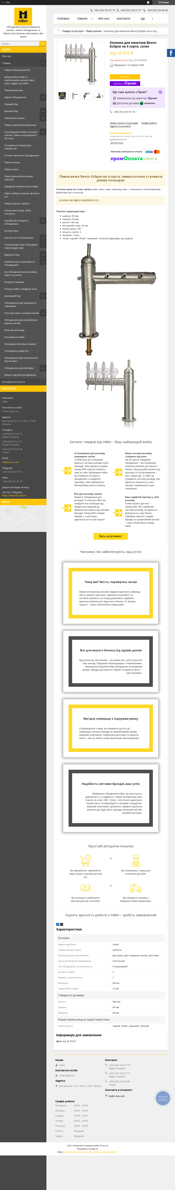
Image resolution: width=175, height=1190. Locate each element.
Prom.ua (104, 1145)
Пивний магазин (13, 90)
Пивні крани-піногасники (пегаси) (18, 178)
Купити (125, 76)
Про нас (6, 56)
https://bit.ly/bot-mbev (14, 495)
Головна (63, 18)
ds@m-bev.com (10, 462)
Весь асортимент (110, 536)
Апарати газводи (14, 282)
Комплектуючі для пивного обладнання (19, 263)
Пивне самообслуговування (20, 125)
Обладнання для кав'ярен (19, 368)
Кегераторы (11, 230)
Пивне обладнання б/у (17, 70)
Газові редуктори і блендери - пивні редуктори (21, 246)
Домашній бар (12, 295)
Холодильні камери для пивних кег (17, 147)
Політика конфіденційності (105, 1152)
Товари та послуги (72, 31)
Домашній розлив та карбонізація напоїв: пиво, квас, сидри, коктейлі (19, 80)
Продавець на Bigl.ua (87, 1149)
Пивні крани (11, 169)
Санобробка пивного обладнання (16, 222)
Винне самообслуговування (20, 374)
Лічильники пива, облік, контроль (17, 212)
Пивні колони (12, 162)
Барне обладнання (15, 97)
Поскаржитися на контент (77, 1152)
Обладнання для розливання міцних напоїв (21, 321)
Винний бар (11, 111)
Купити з (125, 83)
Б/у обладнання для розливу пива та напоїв (20, 273)
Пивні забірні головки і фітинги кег (21, 195)
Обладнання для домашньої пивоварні (20, 304)
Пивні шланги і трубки (16, 203)
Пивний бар (11, 104)
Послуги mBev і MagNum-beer (20, 289)
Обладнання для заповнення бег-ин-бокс (21, 359)
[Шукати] (42, 43)
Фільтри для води (14, 330)
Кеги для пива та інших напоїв (21, 313)
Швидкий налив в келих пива (21, 186)
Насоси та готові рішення (18, 237)
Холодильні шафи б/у (16, 350)
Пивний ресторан (14, 118)
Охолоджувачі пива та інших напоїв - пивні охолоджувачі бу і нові (20, 135)
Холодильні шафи (14, 337)
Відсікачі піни (11, 254)
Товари (6, 63)
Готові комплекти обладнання (21, 155)
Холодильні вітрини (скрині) (20, 344)
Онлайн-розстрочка (13, 381)
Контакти (123, 18)
